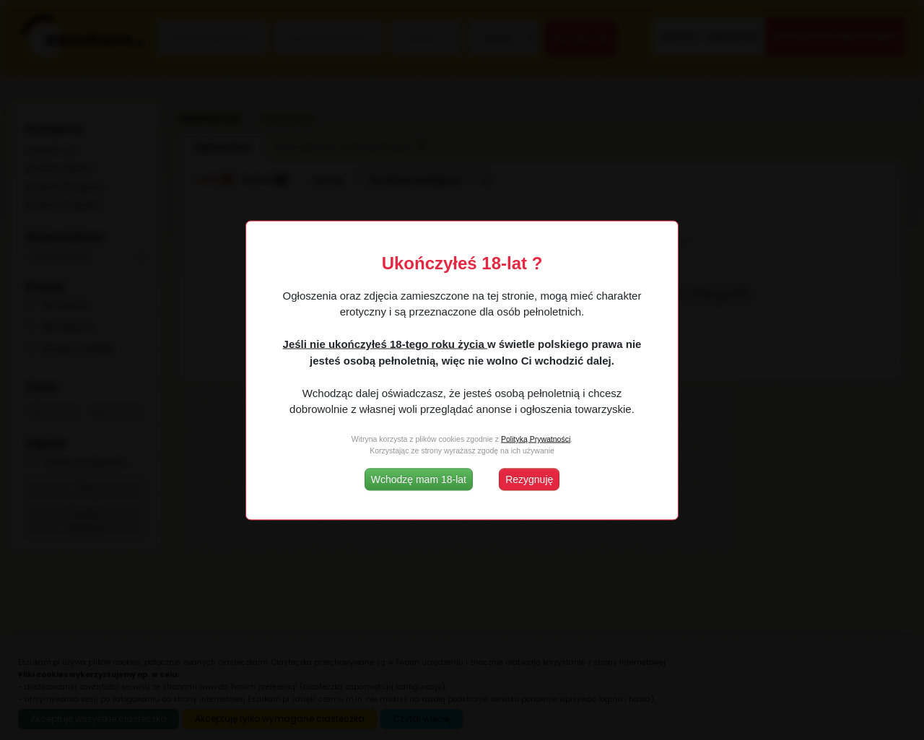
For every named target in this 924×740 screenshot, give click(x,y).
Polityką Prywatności (535, 439)
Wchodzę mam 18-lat (418, 478)
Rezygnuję (529, 478)
